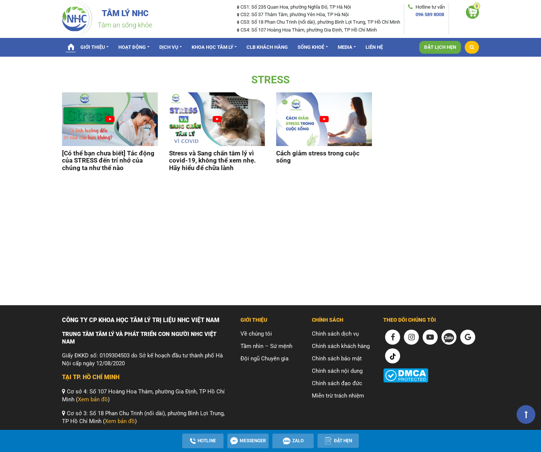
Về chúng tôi (256, 333)
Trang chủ (71, 46)
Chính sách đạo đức (337, 383)
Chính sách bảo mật (337, 358)
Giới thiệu (92, 47)
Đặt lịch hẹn (440, 47)
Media (345, 47)
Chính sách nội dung (337, 371)
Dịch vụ (168, 47)
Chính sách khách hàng (341, 346)
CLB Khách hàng (267, 47)
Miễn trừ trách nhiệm (338, 395)
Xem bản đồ (93, 399)
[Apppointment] (338, 441)
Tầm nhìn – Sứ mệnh (266, 346)
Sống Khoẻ (311, 47)
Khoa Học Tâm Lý (212, 47)
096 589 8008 (430, 14)
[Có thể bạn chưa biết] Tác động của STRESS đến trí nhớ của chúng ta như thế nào (108, 161)
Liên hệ (374, 47)
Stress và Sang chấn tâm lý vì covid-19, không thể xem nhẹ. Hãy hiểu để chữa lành (212, 161)
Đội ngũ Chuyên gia (264, 358)
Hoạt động (132, 47)
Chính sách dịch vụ (335, 333)
